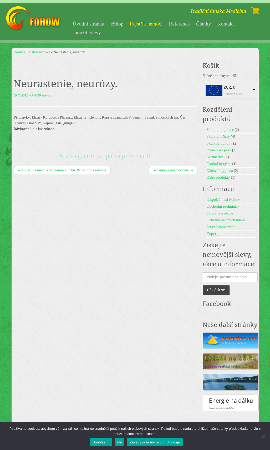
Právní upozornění (221, 227)
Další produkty (218, 177)
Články (203, 24)
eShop (117, 24)
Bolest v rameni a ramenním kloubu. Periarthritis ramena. (62, 170)
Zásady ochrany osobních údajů (155, 442)
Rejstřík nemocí (146, 24)
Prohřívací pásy (219, 150)
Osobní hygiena (219, 164)
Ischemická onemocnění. (173, 170)
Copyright (215, 234)
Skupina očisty (218, 136)
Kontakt (225, 24)
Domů (18, 52)
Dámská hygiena (220, 170)
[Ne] (263, 436)
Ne (119, 442)
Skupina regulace (220, 129)
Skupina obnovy (219, 143)
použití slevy (87, 32)
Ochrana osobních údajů (226, 220)
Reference (179, 24)
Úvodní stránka (88, 24)
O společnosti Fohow (223, 199)
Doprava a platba (220, 213)
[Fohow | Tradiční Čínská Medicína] (33, 18)
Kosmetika (215, 157)
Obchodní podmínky (223, 206)
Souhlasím (101, 442)
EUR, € (229, 87)
